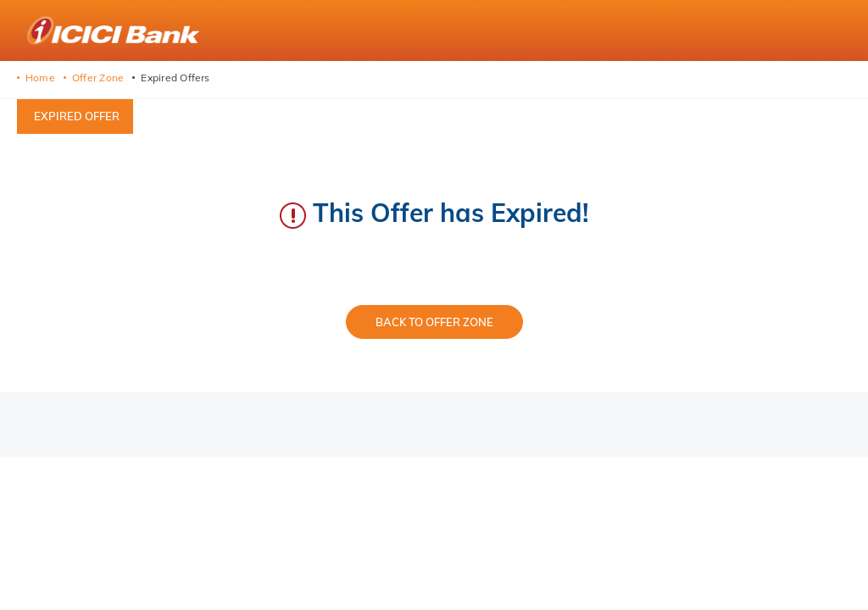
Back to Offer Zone (434, 322)
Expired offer (77, 116)
